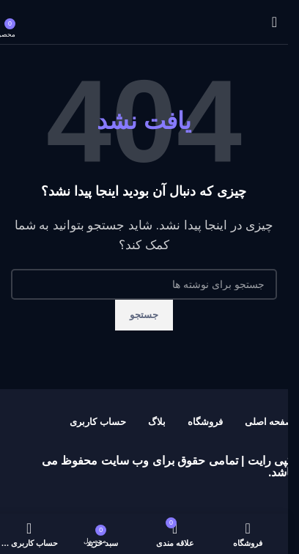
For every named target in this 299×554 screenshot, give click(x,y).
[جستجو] (144, 284)
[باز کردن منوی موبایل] (274, 22)
